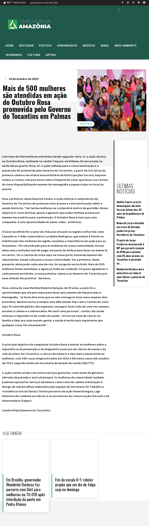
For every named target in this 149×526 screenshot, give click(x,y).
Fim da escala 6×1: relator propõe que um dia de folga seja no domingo (75, 484)
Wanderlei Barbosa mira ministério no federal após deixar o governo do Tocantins (130, 245)
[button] (119, 10)
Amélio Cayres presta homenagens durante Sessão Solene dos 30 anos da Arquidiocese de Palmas (131, 200)
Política (85, 124)
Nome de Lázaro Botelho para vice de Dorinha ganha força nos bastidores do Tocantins (131, 214)
